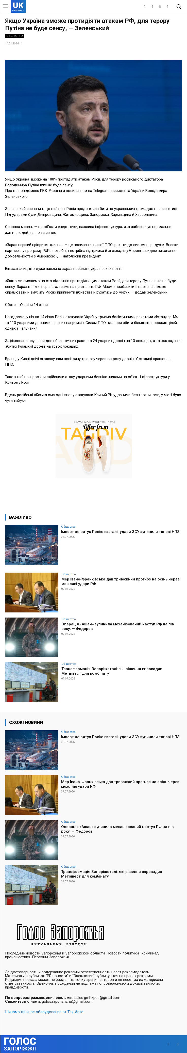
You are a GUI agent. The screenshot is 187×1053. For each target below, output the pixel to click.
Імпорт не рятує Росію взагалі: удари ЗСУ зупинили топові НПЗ (120, 531)
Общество (14, 36)
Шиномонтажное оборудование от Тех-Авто (44, 1012)
